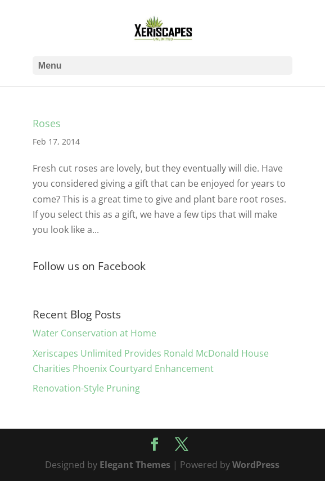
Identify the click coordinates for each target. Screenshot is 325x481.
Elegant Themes (135, 464)
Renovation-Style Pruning (86, 388)
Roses (47, 123)
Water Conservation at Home (94, 333)
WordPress (255, 464)
